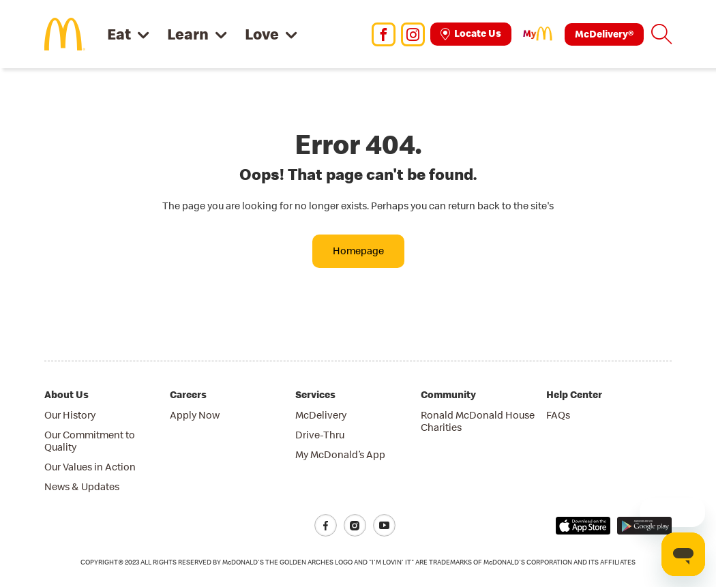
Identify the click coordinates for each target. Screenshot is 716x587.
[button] (661, 34)
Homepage (358, 250)
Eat (119, 34)
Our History (69, 414)
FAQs (558, 414)
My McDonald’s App (340, 454)
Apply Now (195, 414)
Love (262, 34)
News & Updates (81, 486)
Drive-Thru (319, 434)
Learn (188, 34)
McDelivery (320, 414)
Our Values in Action (90, 466)
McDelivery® (604, 33)
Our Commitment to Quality (89, 440)
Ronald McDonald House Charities (478, 421)
